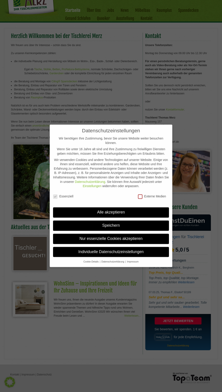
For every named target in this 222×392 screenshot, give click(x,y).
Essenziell (63, 192)
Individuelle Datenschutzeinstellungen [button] (111, 247)
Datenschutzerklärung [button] (113, 257)
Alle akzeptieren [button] (111, 207)
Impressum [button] (133, 257)
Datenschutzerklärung (90, 177)
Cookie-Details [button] (91, 257)
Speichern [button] (111, 220)
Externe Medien (152, 192)
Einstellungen (92, 181)
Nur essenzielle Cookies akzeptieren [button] (110, 234)
